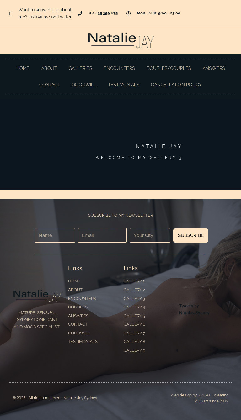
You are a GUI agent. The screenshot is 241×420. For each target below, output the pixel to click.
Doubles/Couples (169, 68)
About (49, 68)
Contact (49, 84)
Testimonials (123, 84)
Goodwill (84, 84)
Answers (214, 68)
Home (22, 68)
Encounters (119, 68)
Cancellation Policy (176, 84)
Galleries (80, 68)
